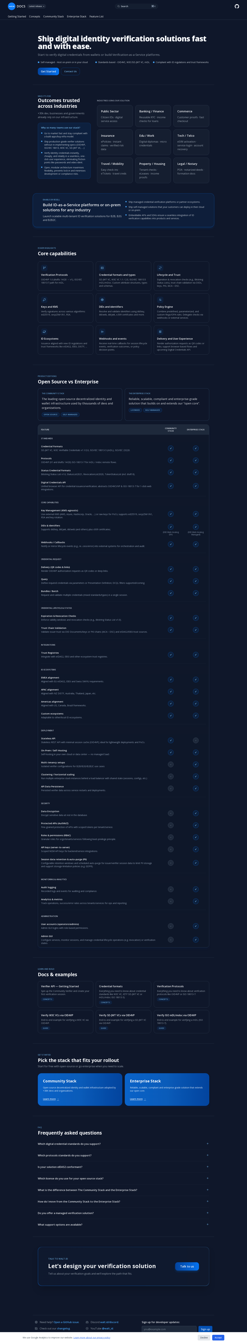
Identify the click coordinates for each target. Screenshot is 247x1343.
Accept (218, 1337)
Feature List (96, 16)
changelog (63, 1328)
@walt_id (107, 1328)
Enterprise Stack (76, 16)
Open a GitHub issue (66, 1322)
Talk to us (187, 1266)
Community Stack (53, 16)
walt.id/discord (109, 1322)
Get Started (48, 71)
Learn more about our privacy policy (91, 1337)
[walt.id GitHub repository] (237, 6)
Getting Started (17, 16)
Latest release (36, 6)
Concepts (34, 16)
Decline (204, 1337)
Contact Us (70, 71)
